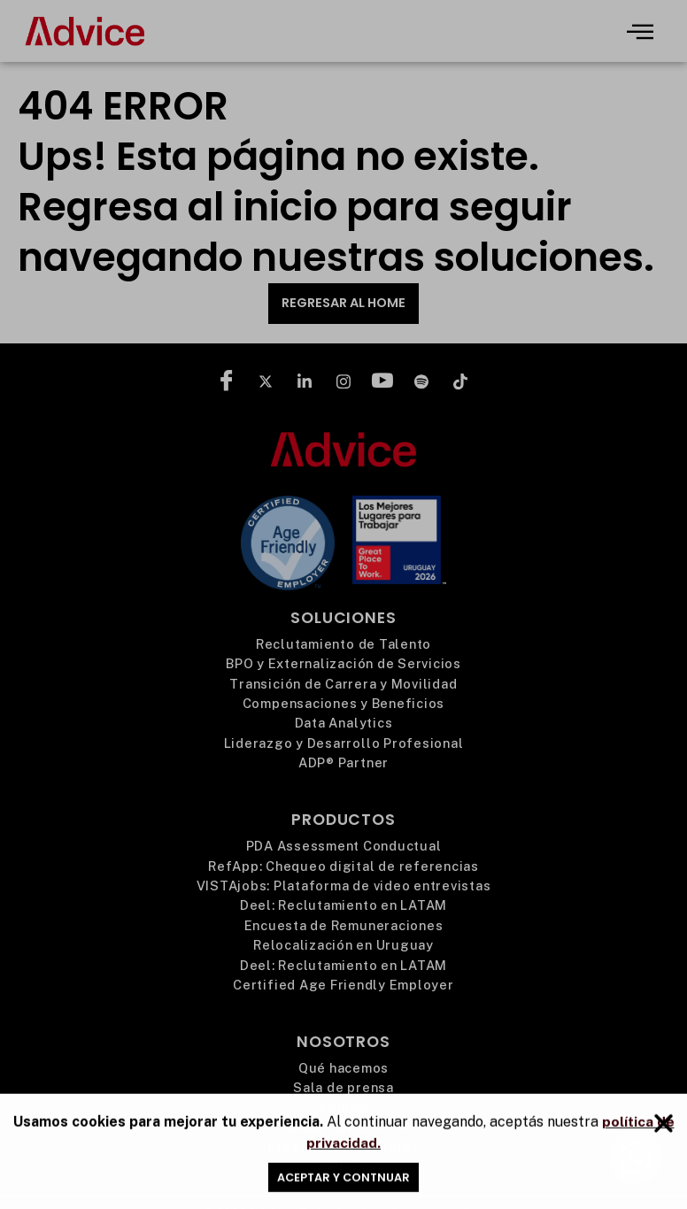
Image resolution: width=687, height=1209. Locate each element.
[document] (343, 604)
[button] (663, 1131)
